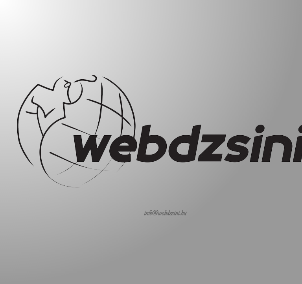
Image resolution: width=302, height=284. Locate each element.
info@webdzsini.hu (165, 213)
